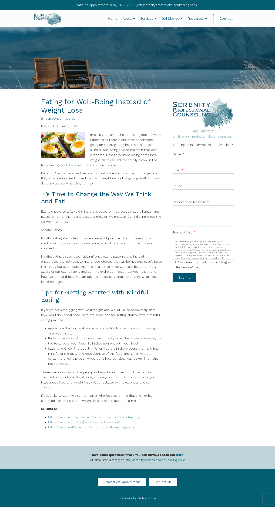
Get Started (170, 18)
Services (146, 18)
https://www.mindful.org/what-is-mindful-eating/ (84, 422)
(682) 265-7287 (203, 131)
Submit (185, 278)
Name (179, 154)
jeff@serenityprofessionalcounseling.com (203, 136)
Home (112, 18)
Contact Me (163, 482)
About (127, 18)
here (179, 455)
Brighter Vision (146, 498)
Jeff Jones (53, 118)
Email (178, 170)
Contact (226, 18)
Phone (177, 186)
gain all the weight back (74, 165)
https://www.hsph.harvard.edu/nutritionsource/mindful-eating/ (94, 417)
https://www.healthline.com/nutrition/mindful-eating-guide (91, 427)
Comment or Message (191, 202)
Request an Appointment (121, 482)
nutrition (71, 118)
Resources (196, 18)
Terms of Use (184, 232)
